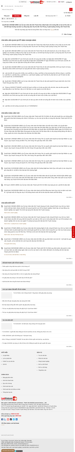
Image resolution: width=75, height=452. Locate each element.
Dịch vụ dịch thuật (43, 364)
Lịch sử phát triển (7, 358)
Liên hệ (4, 364)
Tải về (52, 29)
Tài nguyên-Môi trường (10, 243)
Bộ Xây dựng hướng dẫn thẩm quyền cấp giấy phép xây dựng (18, 304)
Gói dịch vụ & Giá (51, 1)
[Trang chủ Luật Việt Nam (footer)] (37, 398)
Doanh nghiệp (13, 212)
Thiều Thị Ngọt (67, 34)
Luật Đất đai (25, 447)
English (61, 1)
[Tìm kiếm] (71, 9)
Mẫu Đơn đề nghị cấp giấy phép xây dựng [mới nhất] (16, 301)
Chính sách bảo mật (8, 386)
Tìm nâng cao (68, 12)
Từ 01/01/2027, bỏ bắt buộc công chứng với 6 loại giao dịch (29, 323)
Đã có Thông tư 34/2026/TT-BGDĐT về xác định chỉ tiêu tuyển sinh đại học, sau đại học (25, 339)
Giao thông (23, 254)
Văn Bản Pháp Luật (6, 447)
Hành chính (7, 212)
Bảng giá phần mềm (8, 377)
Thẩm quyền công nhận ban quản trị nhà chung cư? (16, 266)
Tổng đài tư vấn (42, 370)
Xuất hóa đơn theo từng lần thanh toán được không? (16, 281)
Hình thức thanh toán (8, 380)
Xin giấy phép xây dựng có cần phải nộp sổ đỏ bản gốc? (17, 277)
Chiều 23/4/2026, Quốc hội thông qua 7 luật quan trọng (17, 335)
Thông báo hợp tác (7, 392)
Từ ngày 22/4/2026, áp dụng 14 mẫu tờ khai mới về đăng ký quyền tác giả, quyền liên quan (26, 343)
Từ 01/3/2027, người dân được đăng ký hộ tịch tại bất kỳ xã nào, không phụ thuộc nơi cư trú (26, 331)
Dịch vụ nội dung (42, 367)
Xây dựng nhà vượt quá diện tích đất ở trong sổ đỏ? (16, 270)
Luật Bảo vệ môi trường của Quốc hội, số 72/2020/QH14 (21, 106)
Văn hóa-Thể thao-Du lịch (16, 234)
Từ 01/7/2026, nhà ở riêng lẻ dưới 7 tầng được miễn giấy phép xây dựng (32, 293)
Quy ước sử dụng (7, 383)
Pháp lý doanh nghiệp (43, 361)
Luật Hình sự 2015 (34, 447)
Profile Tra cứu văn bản (8, 361)
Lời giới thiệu (6, 355)
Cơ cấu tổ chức (8, 254)
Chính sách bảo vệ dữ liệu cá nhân (11, 389)
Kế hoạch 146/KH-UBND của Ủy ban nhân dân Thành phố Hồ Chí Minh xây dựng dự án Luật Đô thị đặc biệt (37, 185)
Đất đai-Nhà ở (16, 254)
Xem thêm (69, 197)
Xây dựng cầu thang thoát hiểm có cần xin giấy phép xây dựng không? (21, 274)
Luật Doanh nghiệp (16, 447)
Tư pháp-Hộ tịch (14, 223)
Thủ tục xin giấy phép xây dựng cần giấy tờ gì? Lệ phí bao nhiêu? (19, 308)
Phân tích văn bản (42, 358)
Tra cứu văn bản (42, 355)
